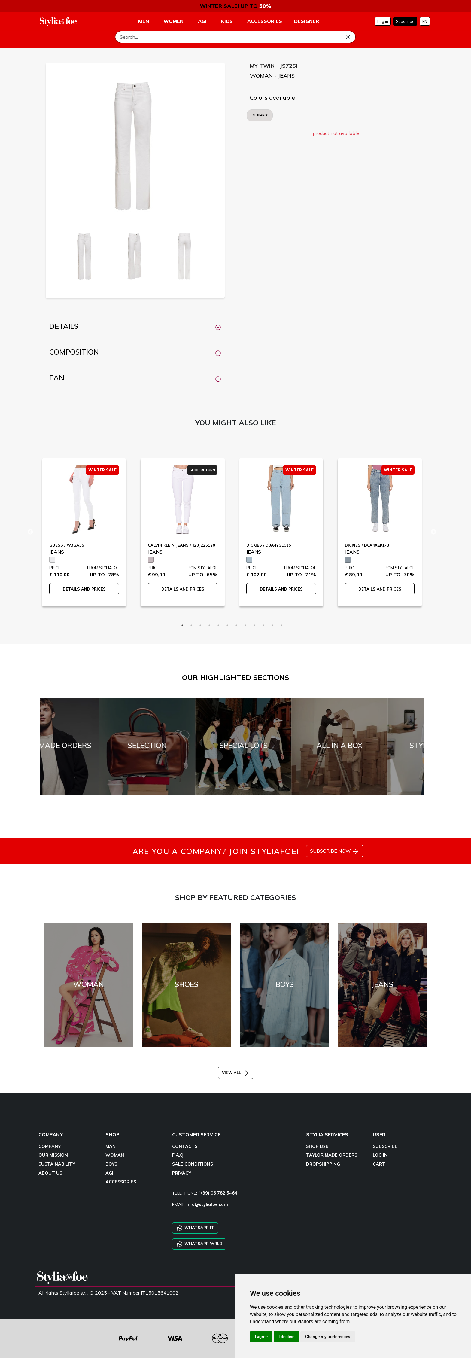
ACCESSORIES (120, 1182)
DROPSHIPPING (323, 1164)
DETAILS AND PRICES (84, 589)
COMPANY (49, 1146)
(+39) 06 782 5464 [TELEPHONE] (217, 1193)
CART (379, 1164)
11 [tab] (272, 625)
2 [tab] (191, 625)
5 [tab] (218, 625)
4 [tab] (209, 625)
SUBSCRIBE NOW (334, 851)
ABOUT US (50, 1173)
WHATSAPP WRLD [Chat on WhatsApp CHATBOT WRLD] (199, 1244)
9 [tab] (254, 625)
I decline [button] (286, 1336)
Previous (30, 532)
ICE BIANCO (260, 115)
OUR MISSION (53, 1155)
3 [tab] (200, 625)
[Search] (235, 37)
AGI (109, 1173)
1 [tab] (182, 625)
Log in (382, 21)
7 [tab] (236, 625)
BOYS (111, 1164)
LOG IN (380, 1155)
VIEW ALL (235, 1072)
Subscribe (405, 21)
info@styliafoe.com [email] (207, 1204)
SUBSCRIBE (385, 1146)
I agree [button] (261, 1336)
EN (424, 21)
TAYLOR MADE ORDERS (331, 1155)
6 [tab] (227, 625)
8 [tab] (245, 625)
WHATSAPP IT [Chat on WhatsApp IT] (195, 1228)
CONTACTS (184, 1146)
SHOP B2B (317, 1146)
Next (433, 532)
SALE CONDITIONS (192, 1164)
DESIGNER (306, 21)
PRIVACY (181, 1173)
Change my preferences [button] (327, 1336)
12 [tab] (281, 625)
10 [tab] (263, 625)
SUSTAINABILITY (56, 1164)
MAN (110, 1146)
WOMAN (114, 1155)
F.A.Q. (178, 1155)
